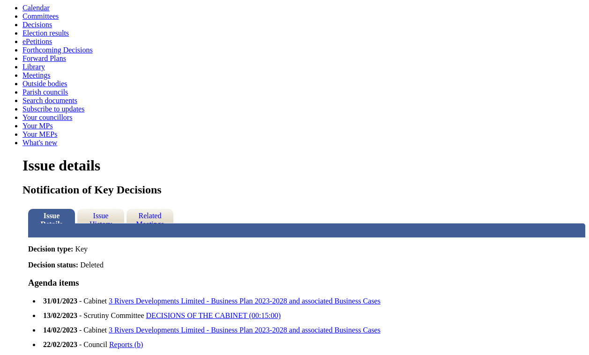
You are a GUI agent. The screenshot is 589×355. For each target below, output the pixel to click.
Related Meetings (150, 217)
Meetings (36, 75)
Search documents (49, 100)
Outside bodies (44, 84)
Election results (45, 33)
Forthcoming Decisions (57, 50)
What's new (39, 143)
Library (33, 67)
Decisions (37, 25)
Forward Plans (44, 58)
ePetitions (37, 41)
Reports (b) (126, 344)
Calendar (36, 8)
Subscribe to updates (53, 109)
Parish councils (45, 92)
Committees (40, 16)
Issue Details (51, 217)
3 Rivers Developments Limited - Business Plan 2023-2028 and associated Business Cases (244, 301)
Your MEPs (39, 134)
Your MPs (37, 126)
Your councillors (47, 117)
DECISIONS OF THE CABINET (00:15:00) (213, 315)
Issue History (100, 217)
